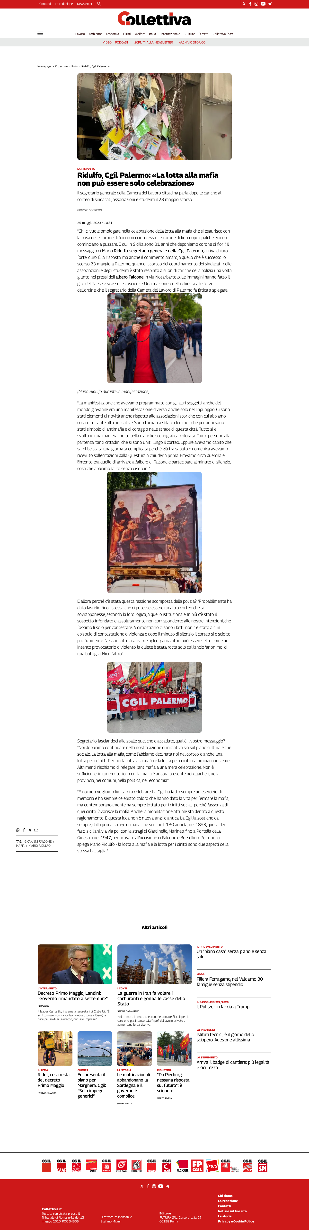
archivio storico (192, 42)
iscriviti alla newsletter (153, 42)
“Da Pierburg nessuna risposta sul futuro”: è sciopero (173, 1082)
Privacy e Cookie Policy (236, 1221)
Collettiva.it (52, 1209)
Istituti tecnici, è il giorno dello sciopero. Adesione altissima (225, 1037)
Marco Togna (164, 1098)
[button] (18, 830)
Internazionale (170, 34)
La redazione (64, 4)
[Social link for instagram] (256, 4)
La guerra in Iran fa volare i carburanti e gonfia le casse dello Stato (151, 998)
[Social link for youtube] (263, 4)
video (107, 42)
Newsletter (84, 4)
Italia (152, 34)
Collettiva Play (223, 34)
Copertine (61, 66)
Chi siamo (225, 1196)
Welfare (140, 34)
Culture (190, 34)
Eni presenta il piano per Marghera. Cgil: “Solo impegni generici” (92, 1085)
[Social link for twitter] (244, 4)
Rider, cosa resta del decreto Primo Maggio (54, 1080)
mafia (20, 845)
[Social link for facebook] (250, 4)
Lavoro (80, 34)
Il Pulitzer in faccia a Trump (223, 1006)
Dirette (203, 34)
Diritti (127, 34)
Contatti (45, 4)
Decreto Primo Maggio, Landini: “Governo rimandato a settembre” (73, 995)
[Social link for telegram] (270, 4)
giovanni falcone (38, 841)
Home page (44, 66)
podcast (121, 42)
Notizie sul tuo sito (232, 1211)
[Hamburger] (40, 33)
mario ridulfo (39, 845)
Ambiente (95, 34)
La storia (225, 1216)
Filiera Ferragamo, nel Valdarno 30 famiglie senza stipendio (230, 981)
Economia (112, 34)
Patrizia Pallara (47, 1092)
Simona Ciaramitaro (128, 1011)
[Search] (99, 4)
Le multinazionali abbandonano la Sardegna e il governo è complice (133, 1085)
